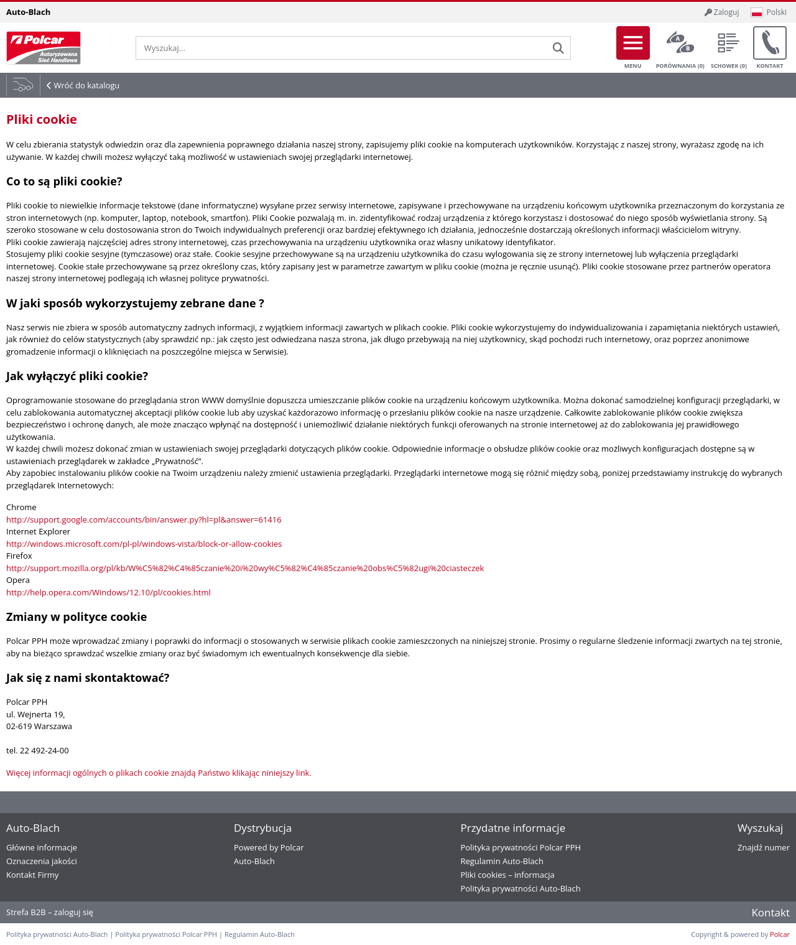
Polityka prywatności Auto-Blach (520, 888)
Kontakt (770, 48)
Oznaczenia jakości (41, 861)
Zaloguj (722, 12)
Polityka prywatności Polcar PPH (520, 847)
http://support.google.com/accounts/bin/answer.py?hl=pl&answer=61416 (144, 519)
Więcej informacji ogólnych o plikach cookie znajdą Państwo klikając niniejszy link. (159, 772)
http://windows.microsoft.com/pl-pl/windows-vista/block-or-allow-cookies (144, 543)
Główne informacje (41, 847)
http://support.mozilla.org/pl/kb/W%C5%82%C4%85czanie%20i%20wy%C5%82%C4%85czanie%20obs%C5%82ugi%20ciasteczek (245, 568)
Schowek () (729, 48)
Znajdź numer (764, 847)
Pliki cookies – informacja (507, 874)
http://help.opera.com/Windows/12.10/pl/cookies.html (108, 592)
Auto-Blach (254, 861)
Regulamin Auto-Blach (501, 861)
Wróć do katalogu (86, 85)
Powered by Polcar (269, 847)
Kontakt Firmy (32, 874)
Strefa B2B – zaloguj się (49, 912)
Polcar (780, 934)
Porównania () (680, 48)
